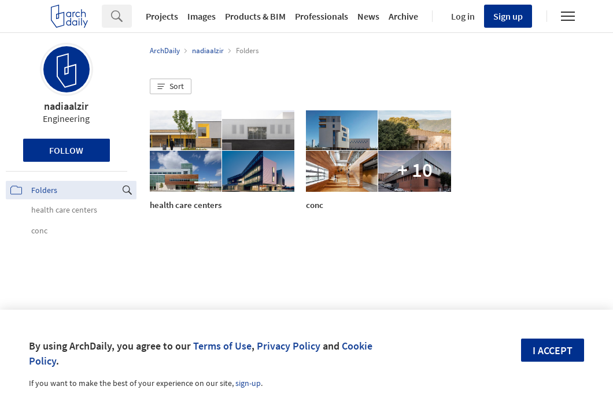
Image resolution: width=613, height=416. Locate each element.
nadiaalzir (66, 106)
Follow (66, 150)
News (368, 16)
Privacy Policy (288, 345)
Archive (403, 16)
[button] (170, 87)
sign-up (248, 383)
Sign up (508, 16)
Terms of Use (222, 345)
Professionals (321, 16)
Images (201, 16)
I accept (553, 350)
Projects (162, 16)
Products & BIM (255, 16)
